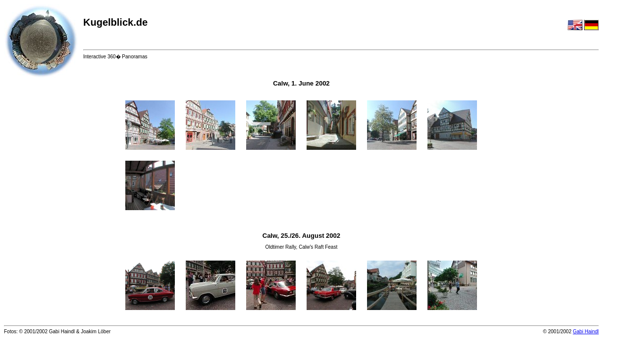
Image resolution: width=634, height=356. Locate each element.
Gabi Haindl (586, 331)
